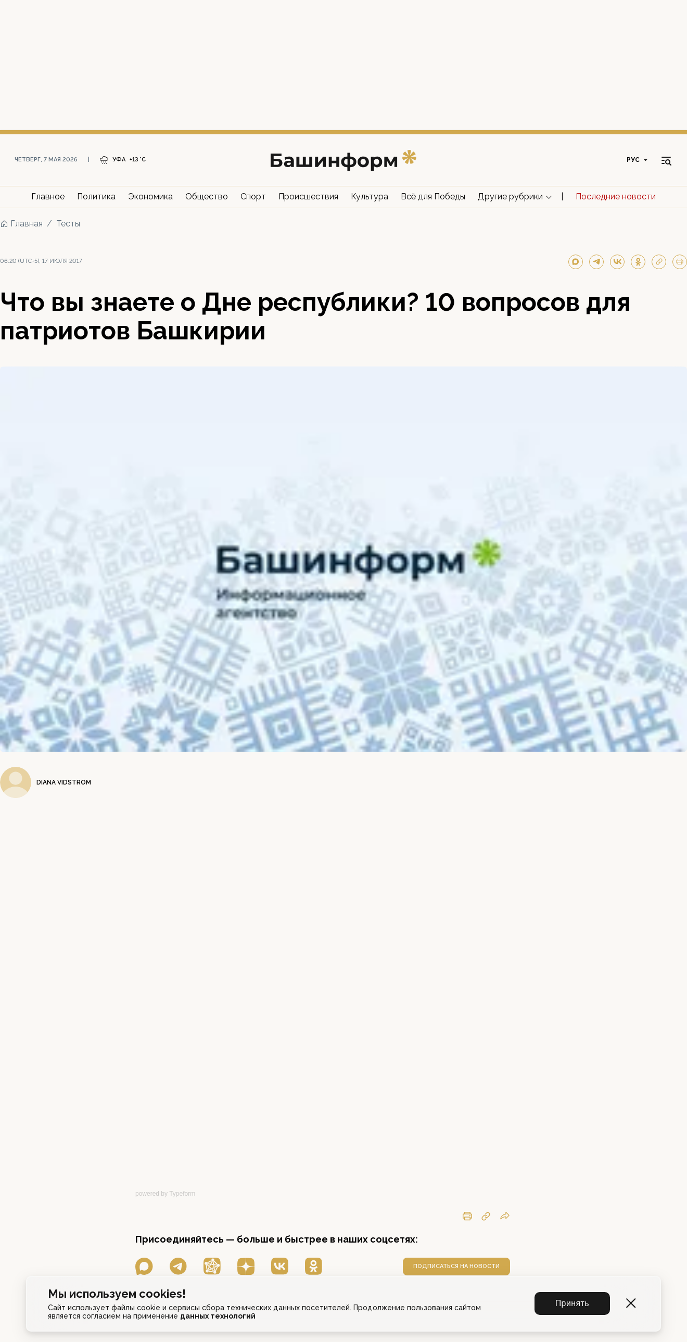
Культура (369, 196)
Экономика (150, 196)
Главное (48, 196)
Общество (206, 196)
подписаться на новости (456, 1266)
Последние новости (616, 196)
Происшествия (308, 196)
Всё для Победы (433, 196)
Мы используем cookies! (117, 1293)
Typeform (182, 1193)
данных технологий (218, 1316)
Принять (572, 1303)
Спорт (253, 196)
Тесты (68, 224)
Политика (96, 196)
